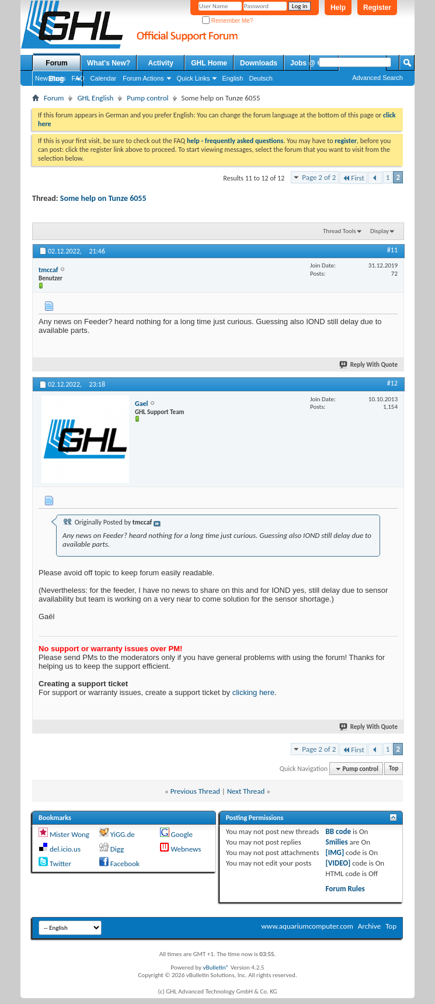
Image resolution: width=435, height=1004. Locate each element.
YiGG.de (122, 834)
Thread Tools (339, 231)
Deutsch (260, 78)
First (353, 177)
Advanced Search (377, 77)
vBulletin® (216, 967)
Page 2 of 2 (319, 177)
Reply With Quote (369, 365)
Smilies (337, 842)
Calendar (104, 78)
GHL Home (209, 63)
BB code (338, 831)
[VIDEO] (338, 863)
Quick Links (193, 78)
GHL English (95, 97)
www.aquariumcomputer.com (307, 926)
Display (379, 231)
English (232, 78)
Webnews (185, 849)
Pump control (147, 97)
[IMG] (335, 852)
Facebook (125, 863)
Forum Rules (345, 888)
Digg (117, 849)
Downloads (258, 63)
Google (181, 834)
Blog (56, 79)
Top (393, 769)
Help (338, 8)
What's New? (108, 63)
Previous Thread (195, 791)
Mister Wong (69, 834)
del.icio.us (65, 849)
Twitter (60, 863)
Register (377, 8)
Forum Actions (143, 78)
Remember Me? (227, 21)
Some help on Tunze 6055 (103, 198)
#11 (392, 250)
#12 (392, 383)
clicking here (253, 692)
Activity (160, 63)
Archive (369, 926)
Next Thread (246, 791)
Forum (56, 63)
